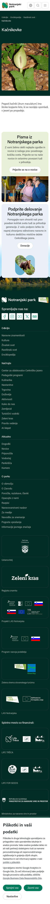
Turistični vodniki (10, 414)
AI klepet (6, 428)
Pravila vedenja (10, 423)
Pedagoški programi (12, 375)
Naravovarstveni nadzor (14, 508)
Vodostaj (6, 458)
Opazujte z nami (10, 498)
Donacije (25, 246)
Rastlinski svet (29, 18)
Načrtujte (6, 363)
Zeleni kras (7, 418)
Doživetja (6, 394)
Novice (5, 449)
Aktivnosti (7, 399)
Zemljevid (7, 409)
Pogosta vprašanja (11, 522)
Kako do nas (8, 404)
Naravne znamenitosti (13, 335)
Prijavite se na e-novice (25, 170)
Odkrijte (5, 18)
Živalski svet (8, 345)
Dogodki (6, 444)
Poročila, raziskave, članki (15, 493)
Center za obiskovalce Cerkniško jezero (22, 370)
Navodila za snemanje (13, 517)
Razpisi (5, 503)
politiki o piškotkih (11, 863)
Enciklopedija (15, 18)
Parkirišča (7, 463)
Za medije (7, 512)
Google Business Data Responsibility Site (22, 878)
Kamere (6, 468)
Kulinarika (7, 380)
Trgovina (6, 390)
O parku (6, 476)
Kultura (5, 340)
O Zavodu (7, 488)
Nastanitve (7, 385)
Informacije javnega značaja (16, 527)
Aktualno (6, 437)
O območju (7, 484)
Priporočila (7, 453)
